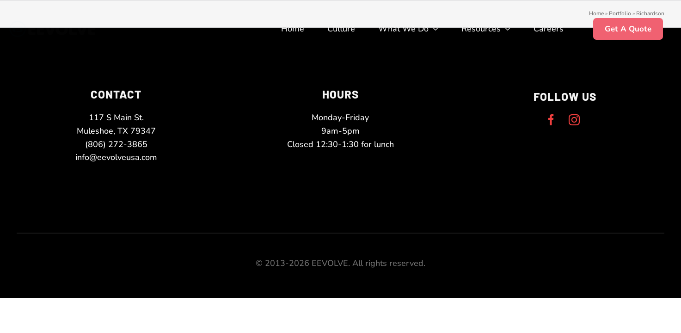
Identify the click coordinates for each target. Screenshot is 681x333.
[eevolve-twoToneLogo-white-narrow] (61, 25)
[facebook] (551, 120)
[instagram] (574, 120)
